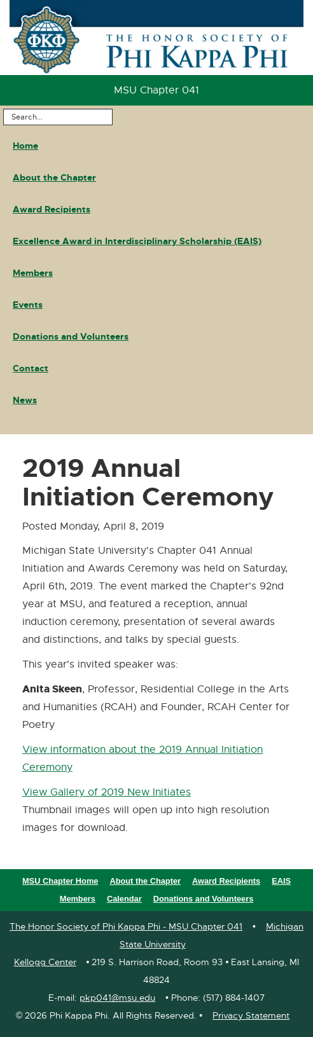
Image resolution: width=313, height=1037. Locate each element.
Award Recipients (51, 209)
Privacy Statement (250, 1015)
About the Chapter (54, 177)
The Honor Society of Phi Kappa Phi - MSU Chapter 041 (126, 926)
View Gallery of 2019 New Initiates (106, 792)
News (25, 400)
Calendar (124, 898)
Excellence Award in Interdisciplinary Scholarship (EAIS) (137, 241)
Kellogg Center (45, 962)
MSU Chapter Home (60, 881)
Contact (30, 368)
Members (33, 272)
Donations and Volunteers (71, 336)
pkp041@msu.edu (117, 997)
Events (28, 304)
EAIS (281, 881)
